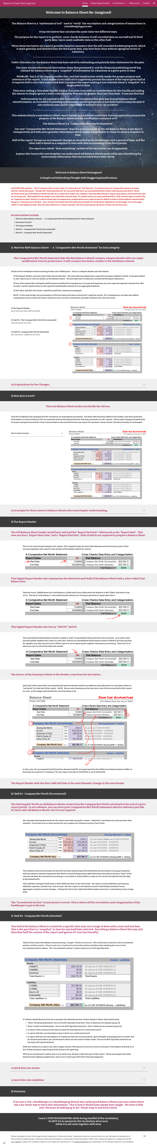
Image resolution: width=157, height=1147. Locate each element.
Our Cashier (16, 1142)
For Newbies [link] (118, 3)
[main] (78, 12)
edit (144, 1136)
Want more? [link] (134, 3)
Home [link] (85, 3)
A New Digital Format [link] (100, 3)
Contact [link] (146, 3)
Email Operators (82, 1142)
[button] (154, 3)
